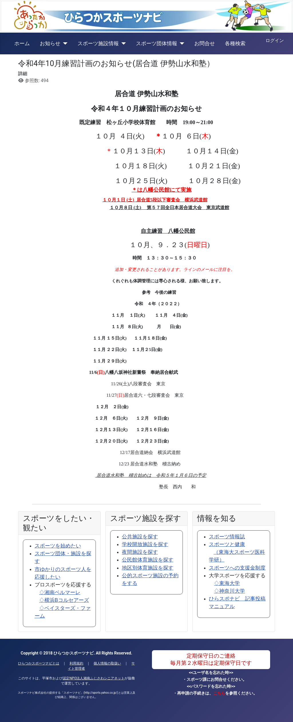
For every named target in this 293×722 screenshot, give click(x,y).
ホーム (22, 43)
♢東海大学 (227, 583)
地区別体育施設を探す (147, 568)
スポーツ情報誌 (227, 536)
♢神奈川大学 (229, 591)
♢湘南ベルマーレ (59, 592)
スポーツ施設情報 (98, 43)
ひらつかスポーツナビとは (38, 663)
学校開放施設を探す (145, 544)
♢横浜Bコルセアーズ (64, 600)
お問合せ (204, 43)
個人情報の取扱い (107, 663)
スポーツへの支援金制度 (237, 568)
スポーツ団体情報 (156, 43)
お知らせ (50, 43)
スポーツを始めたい (58, 546)
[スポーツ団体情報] (180, 43)
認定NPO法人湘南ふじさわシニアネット (93, 678)
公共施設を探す (140, 536)
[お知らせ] (64, 43)
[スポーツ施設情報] (122, 43)
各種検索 (235, 43)
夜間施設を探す (140, 552)
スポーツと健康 (237, 552)
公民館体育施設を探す (147, 560)
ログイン (275, 40)
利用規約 (76, 663)
